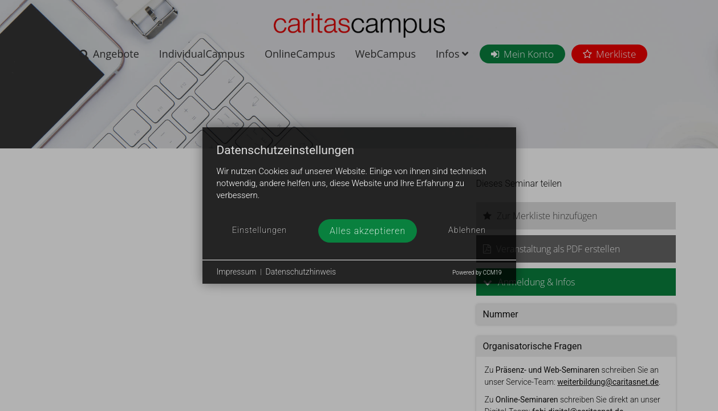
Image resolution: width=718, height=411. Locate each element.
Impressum (237, 271)
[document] (359, 181)
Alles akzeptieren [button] (367, 230)
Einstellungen (259, 230)
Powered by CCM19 (476, 272)
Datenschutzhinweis (301, 271)
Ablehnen (467, 230)
